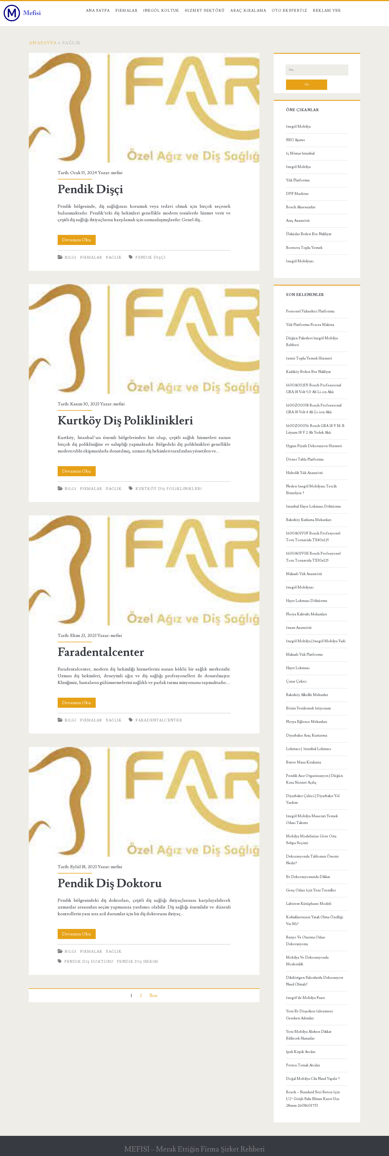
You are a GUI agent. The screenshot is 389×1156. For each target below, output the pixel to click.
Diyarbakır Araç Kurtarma (306, 735)
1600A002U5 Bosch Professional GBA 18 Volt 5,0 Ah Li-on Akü (313, 388)
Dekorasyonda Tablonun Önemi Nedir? (312, 859)
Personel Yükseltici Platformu (310, 311)
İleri (153, 995)
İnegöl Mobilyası (299, 261)
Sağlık (114, 257)
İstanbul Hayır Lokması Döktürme (313, 506)
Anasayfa (43, 43)
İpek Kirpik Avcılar (300, 1052)
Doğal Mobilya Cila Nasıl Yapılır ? (313, 1078)
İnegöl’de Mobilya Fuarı (305, 998)
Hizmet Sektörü (205, 10)
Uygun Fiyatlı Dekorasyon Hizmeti (314, 446)
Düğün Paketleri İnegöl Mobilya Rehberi (312, 341)
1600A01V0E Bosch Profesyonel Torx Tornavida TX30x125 (313, 556)
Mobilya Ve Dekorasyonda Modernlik (307, 960)
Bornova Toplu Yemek (304, 248)
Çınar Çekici (296, 681)
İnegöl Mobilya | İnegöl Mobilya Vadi (315, 641)
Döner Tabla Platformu (305, 459)
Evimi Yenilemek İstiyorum (308, 708)
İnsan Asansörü (298, 627)
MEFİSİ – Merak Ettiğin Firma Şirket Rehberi (194, 1149)
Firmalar (126, 10)
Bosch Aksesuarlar (300, 207)
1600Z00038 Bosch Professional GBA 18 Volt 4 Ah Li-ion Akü (313, 408)
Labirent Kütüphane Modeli (308, 904)
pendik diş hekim (137, 961)
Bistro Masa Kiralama (303, 762)
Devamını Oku (79, 240)
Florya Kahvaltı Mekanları (306, 614)
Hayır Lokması (298, 668)
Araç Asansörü (298, 220)
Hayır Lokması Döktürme (306, 601)
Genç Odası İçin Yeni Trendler (311, 890)
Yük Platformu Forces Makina (310, 325)
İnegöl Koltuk (161, 10)
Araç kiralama (248, 10)
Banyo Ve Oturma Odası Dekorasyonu (305, 940)
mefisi (116, 173)
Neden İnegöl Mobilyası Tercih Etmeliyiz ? (311, 489)
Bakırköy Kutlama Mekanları (308, 520)
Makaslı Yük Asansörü (304, 574)
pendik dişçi (150, 257)
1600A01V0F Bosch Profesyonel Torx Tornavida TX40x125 (313, 536)
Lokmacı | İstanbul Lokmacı (308, 749)
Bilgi (70, 257)
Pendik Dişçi (144, 108)
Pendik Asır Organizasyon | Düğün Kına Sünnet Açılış (314, 779)
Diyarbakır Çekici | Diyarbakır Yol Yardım (312, 799)
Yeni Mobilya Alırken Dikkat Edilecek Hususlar (308, 1035)
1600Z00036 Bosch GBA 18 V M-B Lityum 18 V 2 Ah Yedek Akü (315, 429)
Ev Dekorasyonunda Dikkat (308, 877)
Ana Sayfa (98, 10)
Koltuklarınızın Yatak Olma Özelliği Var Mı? (314, 920)
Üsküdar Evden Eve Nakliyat (308, 234)
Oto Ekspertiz (289, 10)
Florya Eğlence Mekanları (306, 722)
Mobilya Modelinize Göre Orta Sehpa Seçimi (311, 839)
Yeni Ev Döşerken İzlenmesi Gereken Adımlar (309, 1014)
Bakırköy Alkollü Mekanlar (307, 695)
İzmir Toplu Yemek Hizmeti (309, 358)
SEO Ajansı (295, 140)
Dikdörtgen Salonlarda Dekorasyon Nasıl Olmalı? (314, 981)
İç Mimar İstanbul (300, 153)
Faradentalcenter (144, 570)
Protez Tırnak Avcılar (303, 1065)
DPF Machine (297, 194)
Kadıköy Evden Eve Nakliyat (308, 372)
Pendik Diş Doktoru (144, 802)
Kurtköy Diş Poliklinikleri (144, 339)
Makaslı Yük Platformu (304, 654)
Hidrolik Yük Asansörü (304, 473)
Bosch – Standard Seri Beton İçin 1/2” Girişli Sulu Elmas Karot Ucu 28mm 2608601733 (312, 1099)
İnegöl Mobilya (298, 126)
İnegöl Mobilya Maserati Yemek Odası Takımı (312, 819)
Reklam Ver (327, 10)
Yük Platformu (298, 180)
